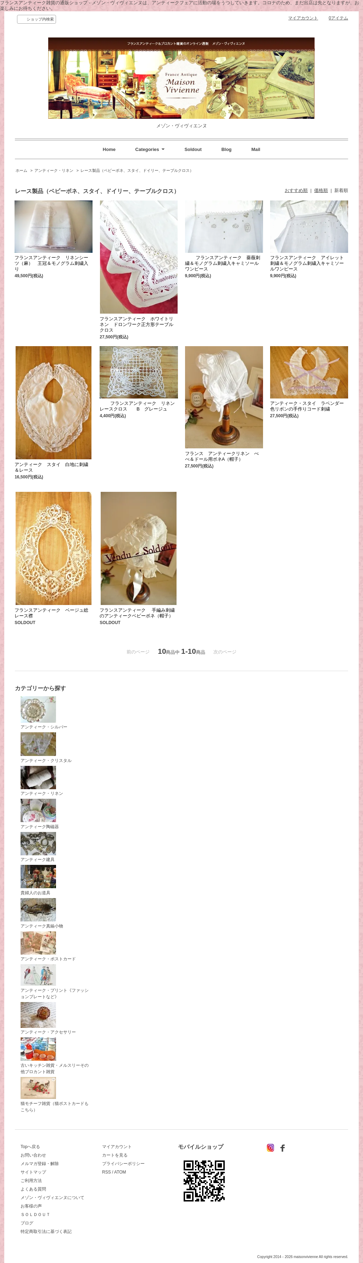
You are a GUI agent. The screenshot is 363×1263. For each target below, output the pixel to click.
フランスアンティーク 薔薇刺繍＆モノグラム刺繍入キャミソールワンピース (222, 263)
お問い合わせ (33, 1155)
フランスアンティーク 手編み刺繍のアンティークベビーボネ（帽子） (139, 612)
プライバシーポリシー (123, 1163)
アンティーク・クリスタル (46, 747)
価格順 (321, 190)
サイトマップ (33, 1172)
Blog (226, 149)
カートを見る (115, 1155)
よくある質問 (33, 1189)
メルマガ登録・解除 (40, 1163)
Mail (255, 149)
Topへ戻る (30, 1146)
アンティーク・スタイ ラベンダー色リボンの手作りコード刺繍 (307, 406)
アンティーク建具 (38, 847)
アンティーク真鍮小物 (42, 913)
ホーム (21, 170)
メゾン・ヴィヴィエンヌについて (52, 1197)
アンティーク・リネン (53, 170)
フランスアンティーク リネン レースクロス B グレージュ (139, 406)
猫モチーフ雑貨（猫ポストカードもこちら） (55, 1094)
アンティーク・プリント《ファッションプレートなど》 (55, 981)
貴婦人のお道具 (38, 880)
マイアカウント (303, 18)
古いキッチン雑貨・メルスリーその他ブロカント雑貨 (55, 1055)
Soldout (192, 149)
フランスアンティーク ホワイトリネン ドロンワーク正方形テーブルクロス (136, 324)
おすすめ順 (296, 190)
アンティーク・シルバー (44, 713)
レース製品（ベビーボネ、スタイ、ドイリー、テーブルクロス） (137, 170)
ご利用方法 (31, 1180)
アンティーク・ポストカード (48, 946)
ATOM (120, 1172)
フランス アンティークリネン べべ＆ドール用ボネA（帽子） (222, 456)
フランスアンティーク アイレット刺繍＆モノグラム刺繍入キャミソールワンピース (307, 263)
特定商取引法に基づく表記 (46, 1231)
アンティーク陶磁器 (40, 814)
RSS (106, 1172)
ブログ (27, 1223)
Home (109, 149)
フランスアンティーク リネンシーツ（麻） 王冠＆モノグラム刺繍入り (51, 263)
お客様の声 (31, 1206)
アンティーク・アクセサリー (48, 1018)
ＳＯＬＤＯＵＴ (35, 1214)
